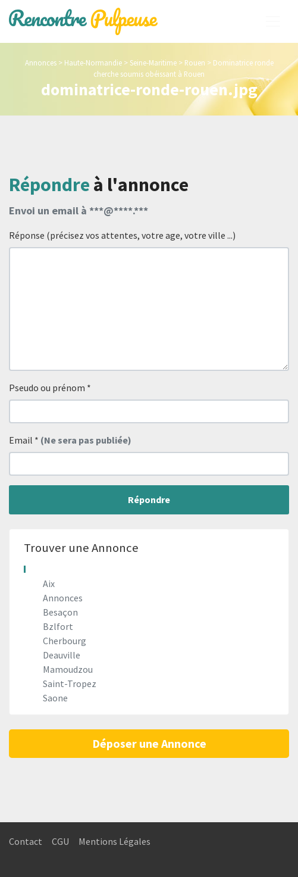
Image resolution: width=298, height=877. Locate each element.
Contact (25, 841)
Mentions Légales (114, 841)
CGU (60, 841)
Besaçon (60, 612)
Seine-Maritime (153, 62)
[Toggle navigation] (273, 21)
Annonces (41, 62)
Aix (49, 583)
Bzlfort (58, 626)
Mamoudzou (68, 669)
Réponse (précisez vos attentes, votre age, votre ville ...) (122, 235)
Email (70, 440)
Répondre (149, 499)
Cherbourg (64, 641)
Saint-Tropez (69, 683)
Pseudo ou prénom (50, 388)
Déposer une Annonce (149, 743)
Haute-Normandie (93, 62)
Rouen (194, 62)
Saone (55, 698)
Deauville (61, 655)
